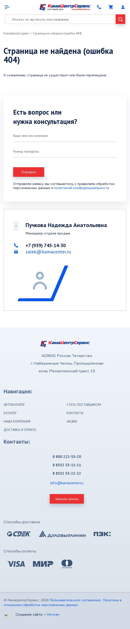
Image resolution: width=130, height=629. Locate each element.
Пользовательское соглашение (75, 600)
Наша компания (17, 421)
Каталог (10, 413)
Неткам (53, 614)
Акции (72, 421)
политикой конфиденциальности (81, 188)
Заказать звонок (66, 499)
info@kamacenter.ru (66, 482)
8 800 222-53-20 (67, 456)
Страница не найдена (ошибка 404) (57, 33)
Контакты (75, 413)
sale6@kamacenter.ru (48, 251)
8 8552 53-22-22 (67, 473)
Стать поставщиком (84, 404)
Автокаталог (14, 404)
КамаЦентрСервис (16, 33)
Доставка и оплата (20, 430)
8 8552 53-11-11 (67, 464)
